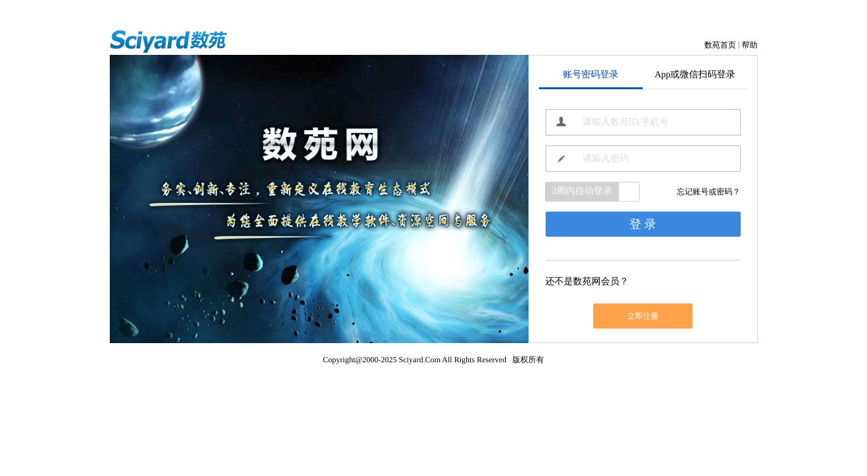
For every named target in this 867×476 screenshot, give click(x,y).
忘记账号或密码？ (709, 191)
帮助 (750, 45)
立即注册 (643, 316)
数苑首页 (720, 45)
